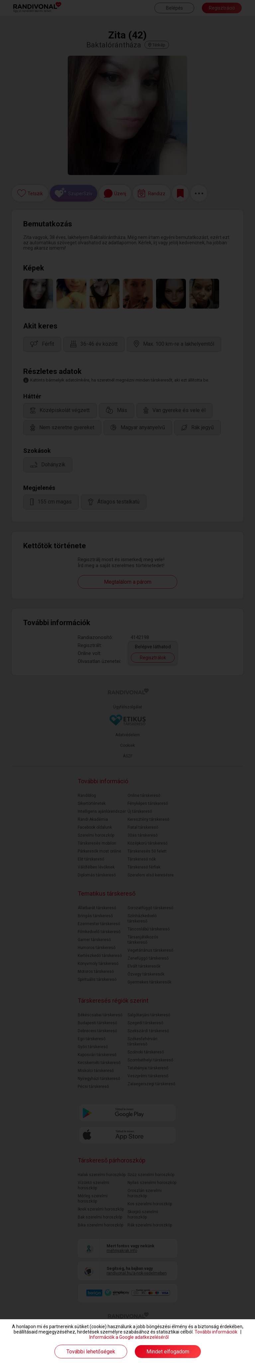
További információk (216, 1331)
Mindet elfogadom (167, 1351)
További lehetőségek (90, 1351)
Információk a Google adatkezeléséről (129, 1337)
